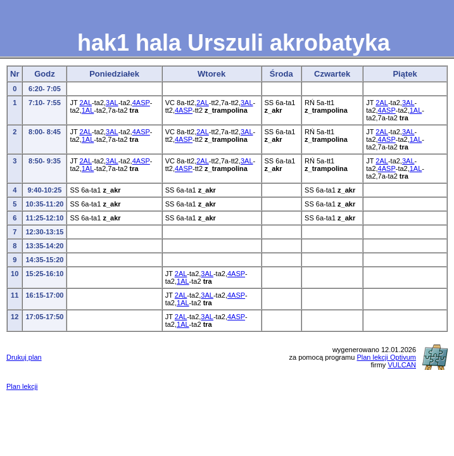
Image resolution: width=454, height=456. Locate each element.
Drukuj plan (24, 357)
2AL (85, 102)
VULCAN (402, 365)
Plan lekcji (22, 386)
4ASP (141, 102)
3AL (112, 102)
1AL (88, 110)
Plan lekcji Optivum (386, 357)
